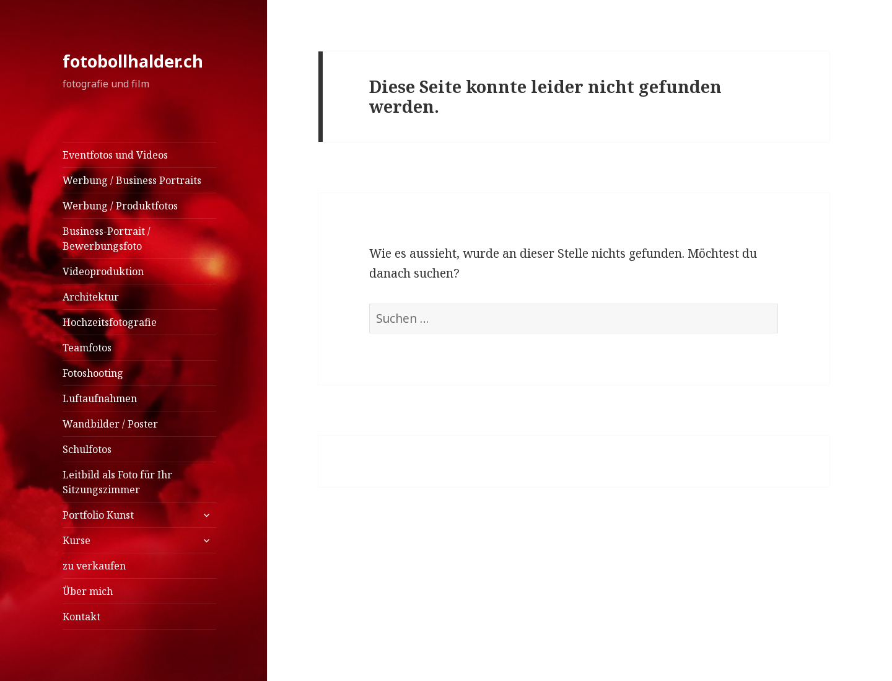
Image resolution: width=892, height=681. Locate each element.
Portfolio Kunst (98, 515)
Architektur (91, 297)
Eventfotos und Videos (115, 155)
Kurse (76, 540)
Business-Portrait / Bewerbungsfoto (107, 238)
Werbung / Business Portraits (132, 180)
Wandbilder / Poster (110, 424)
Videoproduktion (103, 271)
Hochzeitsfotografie (110, 322)
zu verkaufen (94, 566)
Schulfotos (87, 449)
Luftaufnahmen (100, 398)
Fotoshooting (93, 373)
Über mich (88, 591)
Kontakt (81, 616)
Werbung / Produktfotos (120, 206)
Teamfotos (87, 347)
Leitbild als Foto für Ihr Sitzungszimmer (117, 482)
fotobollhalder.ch (133, 61)
